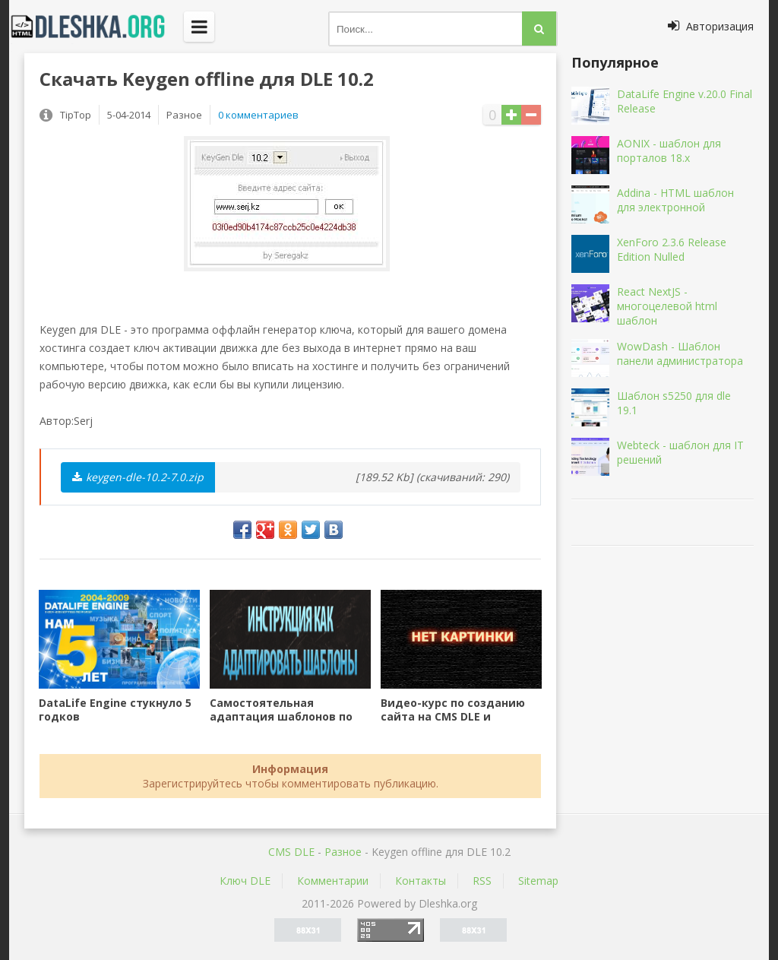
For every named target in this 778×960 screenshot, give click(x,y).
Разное (343, 851)
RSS (482, 880)
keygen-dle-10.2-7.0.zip (138, 477)
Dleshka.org (96, 26)
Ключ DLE (245, 880)
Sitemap (538, 880)
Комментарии (332, 880)
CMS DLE (291, 851)
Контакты (420, 880)
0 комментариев (258, 115)
